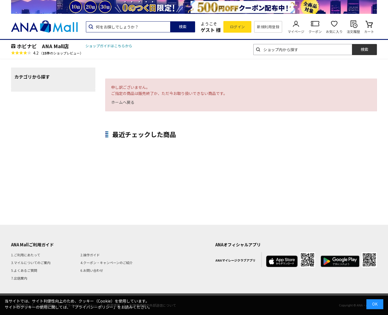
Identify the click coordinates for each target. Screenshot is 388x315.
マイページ (296, 31)
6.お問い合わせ (91, 270)
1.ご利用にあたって (25, 254)
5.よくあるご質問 (24, 270)
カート (369, 31)
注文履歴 (353, 31)
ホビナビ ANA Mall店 (43, 46)
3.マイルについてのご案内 (30, 262)
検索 (183, 26)
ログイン (237, 26)
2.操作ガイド (90, 254)
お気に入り (334, 31)
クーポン (315, 31)
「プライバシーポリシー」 (94, 307)
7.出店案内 (19, 278)
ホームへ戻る (122, 102)
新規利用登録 (268, 26)
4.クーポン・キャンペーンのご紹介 (106, 262)
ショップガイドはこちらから (108, 45)
